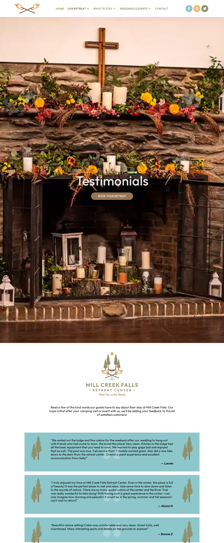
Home (60, 8)
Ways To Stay (104, 8)
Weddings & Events (136, 8)
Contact (161, 8)
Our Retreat (78, 8)
